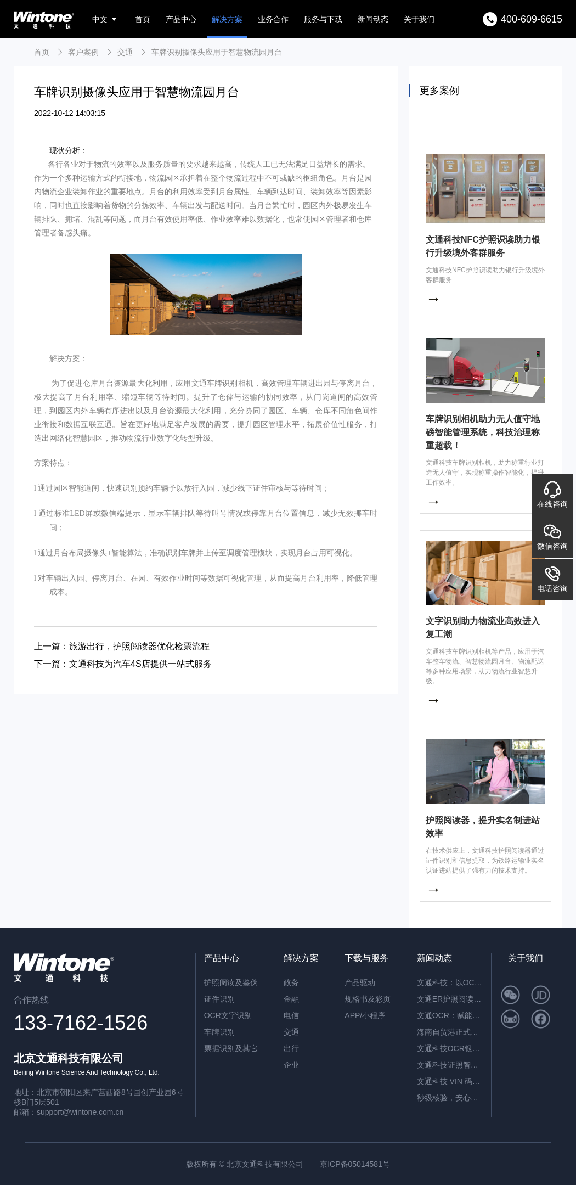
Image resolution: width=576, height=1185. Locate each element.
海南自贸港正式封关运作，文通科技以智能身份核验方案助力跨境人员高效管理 (450, 1031)
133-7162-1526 (81, 1023)
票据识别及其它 (231, 1048)
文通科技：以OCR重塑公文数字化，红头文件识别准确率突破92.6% (450, 982)
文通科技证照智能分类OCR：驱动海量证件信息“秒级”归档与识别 (450, 1064)
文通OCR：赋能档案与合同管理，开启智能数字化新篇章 (450, 1015)
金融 (291, 999)
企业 (291, 1064)
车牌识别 (219, 1031)
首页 (142, 19)
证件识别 (219, 999)
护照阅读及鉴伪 (231, 982)
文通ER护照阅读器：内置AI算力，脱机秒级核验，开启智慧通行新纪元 (450, 999)
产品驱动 (360, 982)
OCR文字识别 (228, 1015)
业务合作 (273, 19)
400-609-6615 (531, 19)
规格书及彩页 (368, 999)
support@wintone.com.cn (80, 1112)
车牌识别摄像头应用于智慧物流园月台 (216, 52)
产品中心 (181, 19)
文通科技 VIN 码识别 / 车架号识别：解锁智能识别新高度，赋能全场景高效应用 (450, 1081)
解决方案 (227, 19)
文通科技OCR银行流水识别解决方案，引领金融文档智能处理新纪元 (450, 1048)
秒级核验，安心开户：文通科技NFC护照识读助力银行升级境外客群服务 (450, 1097)
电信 (291, 1015)
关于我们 (419, 19)
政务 (291, 982)
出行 (291, 1048)
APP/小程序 (365, 1015)
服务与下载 (323, 19)
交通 (125, 52)
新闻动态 (373, 19)
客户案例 (83, 52)
